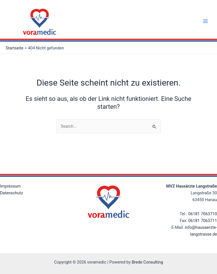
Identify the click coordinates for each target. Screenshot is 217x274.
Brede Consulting (147, 262)
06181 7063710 (202, 213)
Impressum (10, 186)
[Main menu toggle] (205, 21)
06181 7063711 (202, 220)
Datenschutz (11, 192)
